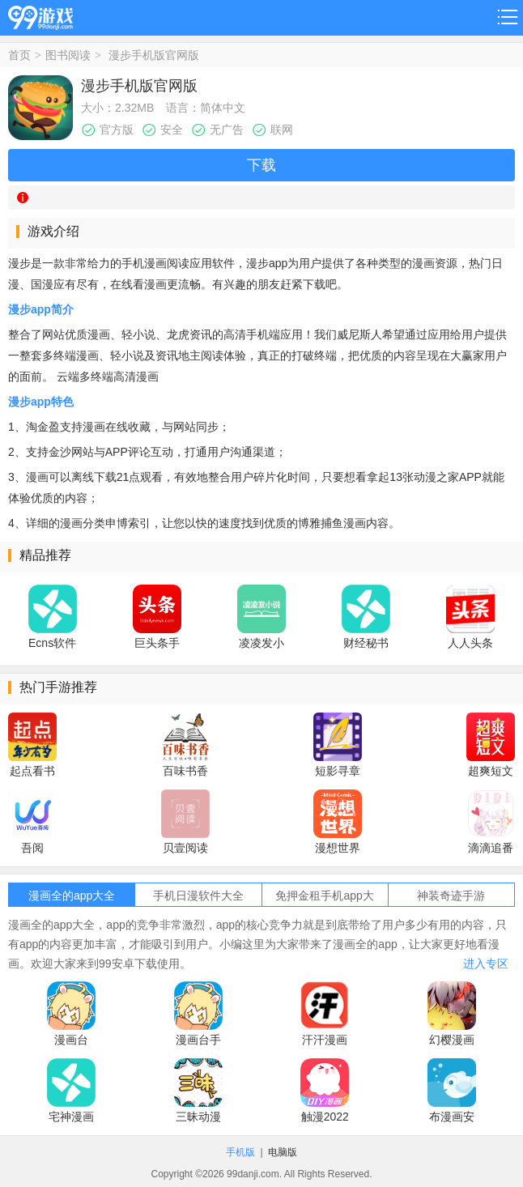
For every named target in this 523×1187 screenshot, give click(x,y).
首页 (19, 55)
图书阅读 (68, 55)
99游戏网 (40, 15)
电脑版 (282, 1152)
